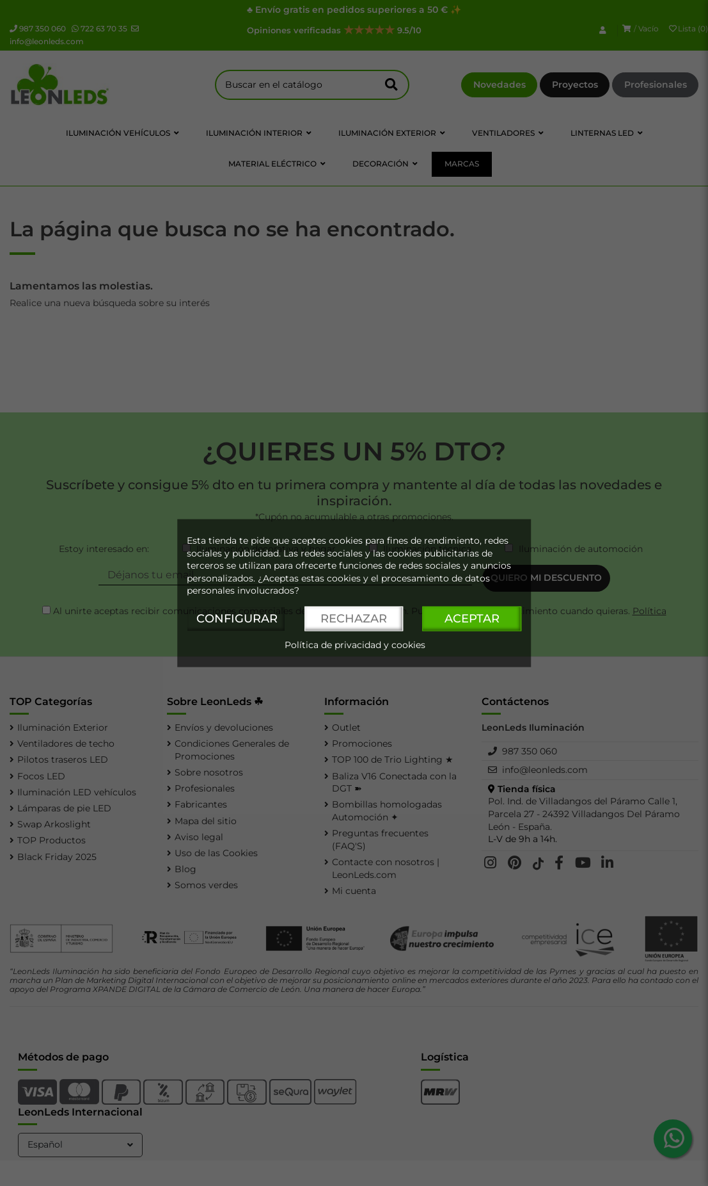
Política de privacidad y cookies (355, 644)
